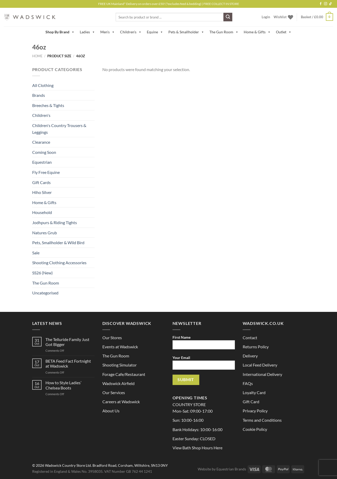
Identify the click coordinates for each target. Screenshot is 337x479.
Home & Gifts (257, 32)
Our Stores (112, 337)
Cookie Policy (255, 429)
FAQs (248, 383)
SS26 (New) (42, 272)
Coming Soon (44, 152)
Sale (35, 252)
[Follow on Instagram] (325, 4)
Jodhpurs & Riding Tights (54, 222)
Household (42, 212)
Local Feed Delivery (260, 364)
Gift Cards (41, 182)
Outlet (284, 32)
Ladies (87, 32)
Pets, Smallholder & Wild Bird (58, 242)
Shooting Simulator (119, 364)
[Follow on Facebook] (320, 4)
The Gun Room (224, 32)
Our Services (113, 392)
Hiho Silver (42, 192)
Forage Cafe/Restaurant (123, 374)
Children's (131, 32)
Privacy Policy (255, 410)
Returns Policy (256, 346)
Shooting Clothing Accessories (59, 262)
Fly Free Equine (46, 172)
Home (37, 56)
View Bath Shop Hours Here (197, 447)
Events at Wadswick (120, 346)
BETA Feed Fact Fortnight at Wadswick (68, 363)
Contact (250, 337)
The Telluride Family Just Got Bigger (67, 342)
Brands (38, 95)
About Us (111, 410)
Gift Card (251, 401)
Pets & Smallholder (186, 32)
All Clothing (43, 85)
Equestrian (42, 162)
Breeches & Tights (48, 105)
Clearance (41, 142)
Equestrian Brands (231, 469)
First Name (204, 344)
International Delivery (262, 374)
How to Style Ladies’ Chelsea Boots (63, 385)
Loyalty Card (254, 392)
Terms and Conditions (262, 420)
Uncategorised (45, 292)
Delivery (250, 355)
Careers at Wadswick (121, 401)
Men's (107, 32)
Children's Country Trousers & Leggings (59, 129)
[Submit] (227, 17)
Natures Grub (44, 232)
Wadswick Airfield (118, 383)
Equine (155, 32)
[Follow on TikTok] (330, 4)
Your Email (204, 364)
